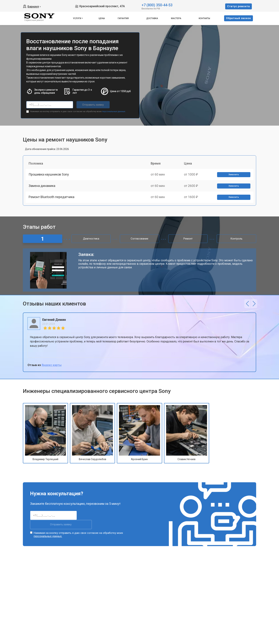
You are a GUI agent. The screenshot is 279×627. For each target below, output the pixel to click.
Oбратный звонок (238, 18)
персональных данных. (114, 111)
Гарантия (123, 18)
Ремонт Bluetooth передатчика (52, 201)
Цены (102, 18)
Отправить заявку (91, 104)
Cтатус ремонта (238, 6)
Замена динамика (42, 188)
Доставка (152, 18)
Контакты (204, 18)
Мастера (176, 18)
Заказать (233, 176)
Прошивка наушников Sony (49, 176)
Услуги (77, 18)
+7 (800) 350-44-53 (157, 5)
